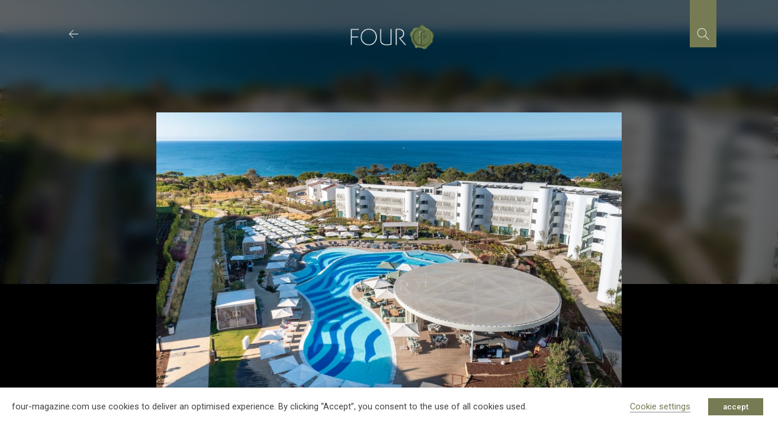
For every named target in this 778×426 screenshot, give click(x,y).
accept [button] (735, 406)
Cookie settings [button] (660, 406)
